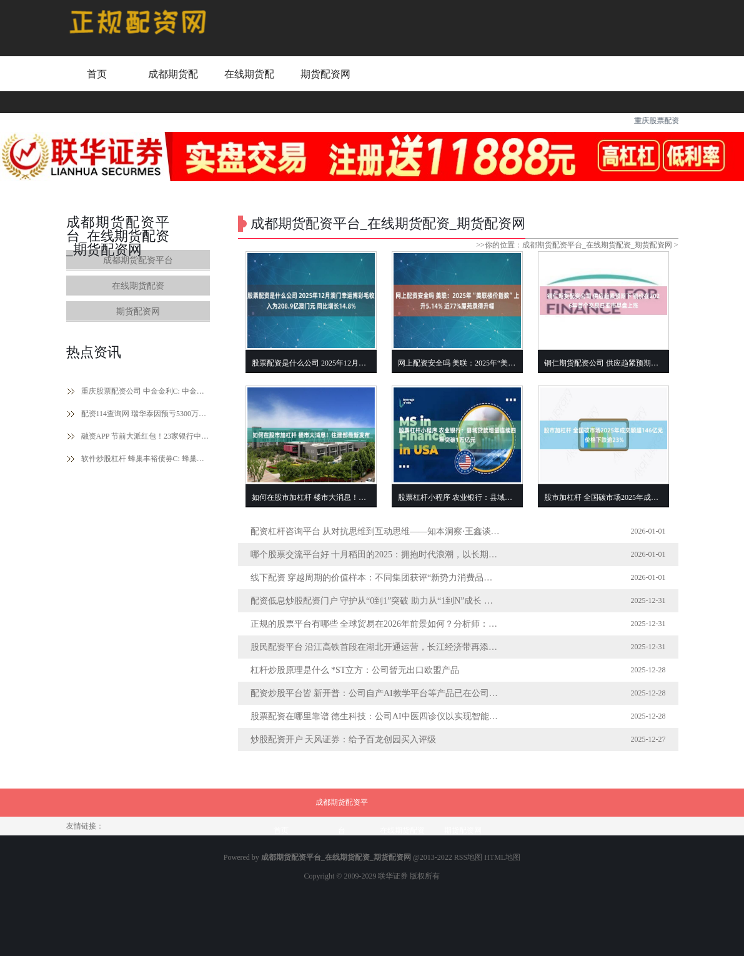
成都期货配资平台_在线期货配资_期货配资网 (597, 245)
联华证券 (393, 876)
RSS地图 (468, 857)
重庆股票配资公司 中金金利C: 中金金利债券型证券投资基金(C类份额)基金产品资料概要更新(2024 (145, 391)
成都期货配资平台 (173, 86)
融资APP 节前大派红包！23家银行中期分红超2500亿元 (145, 436)
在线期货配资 (249, 86)
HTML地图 (502, 857)
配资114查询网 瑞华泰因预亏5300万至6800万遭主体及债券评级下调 (145, 413)
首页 (97, 74)
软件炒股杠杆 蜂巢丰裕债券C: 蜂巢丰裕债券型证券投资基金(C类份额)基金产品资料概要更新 (145, 458)
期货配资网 (325, 74)
